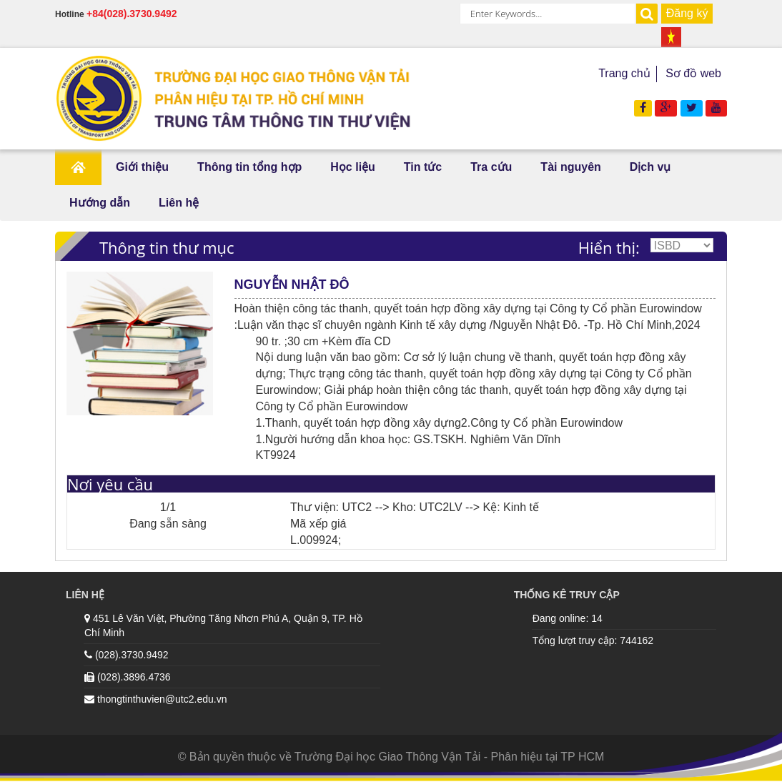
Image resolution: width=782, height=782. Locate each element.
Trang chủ (624, 73)
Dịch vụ (650, 167)
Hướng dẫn (99, 203)
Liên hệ (179, 203)
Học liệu (352, 167)
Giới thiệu (142, 167)
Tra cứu (491, 167)
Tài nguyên (570, 167)
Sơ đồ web (693, 73)
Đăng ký (687, 13)
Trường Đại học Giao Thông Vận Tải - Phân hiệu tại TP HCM (450, 757)
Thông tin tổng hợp (249, 167)
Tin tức (423, 167)
